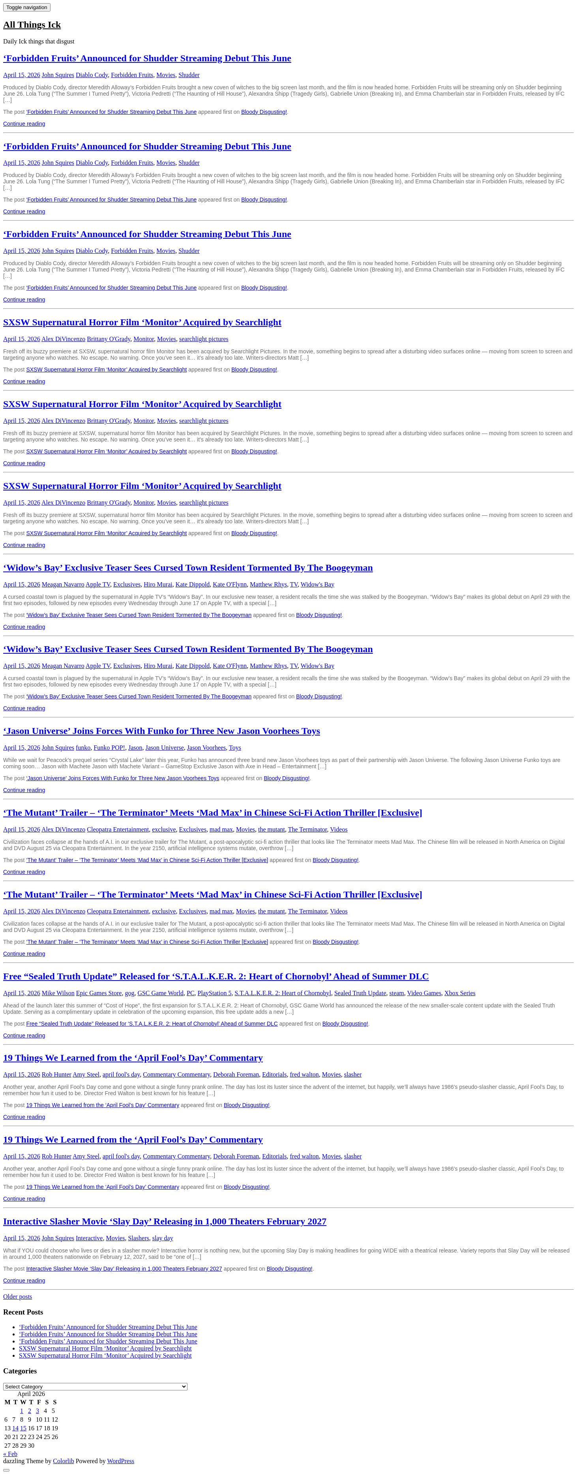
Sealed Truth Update (360, 993)
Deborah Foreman (236, 1074)
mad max (221, 829)
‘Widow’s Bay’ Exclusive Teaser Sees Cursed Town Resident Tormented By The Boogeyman (188, 567)
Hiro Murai (158, 584)
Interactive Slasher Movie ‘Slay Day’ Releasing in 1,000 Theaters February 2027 (164, 1221)
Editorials (274, 1074)
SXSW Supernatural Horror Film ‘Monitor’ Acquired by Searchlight (142, 322)
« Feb (10, 1453)
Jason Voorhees (206, 747)
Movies (165, 75)
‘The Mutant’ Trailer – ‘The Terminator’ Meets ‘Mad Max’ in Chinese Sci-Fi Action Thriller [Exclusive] (212, 812)
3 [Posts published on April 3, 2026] (37, 1410)
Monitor (143, 339)
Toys (235, 747)
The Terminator (307, 829)
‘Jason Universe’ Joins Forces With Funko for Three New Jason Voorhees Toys (161, 731)
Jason (135, 747)
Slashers (138, 1238)
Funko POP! (109, 747)
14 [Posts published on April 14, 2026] (15, 1428)
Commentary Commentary (176, 1074)
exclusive (164, 829)
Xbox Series (460, 993)
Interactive (89, 1238)
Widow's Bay (317, 584)
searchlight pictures (204, 339)
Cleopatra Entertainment (118, 829)
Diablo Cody (92, 75)
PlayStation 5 (215, 993)
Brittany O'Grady (108, 339)
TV (294, 584)
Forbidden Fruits (132, 75)
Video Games (424, 993)
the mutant (271, 829)
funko (83, 747)
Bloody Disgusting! (264, 112)
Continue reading (24, 124)
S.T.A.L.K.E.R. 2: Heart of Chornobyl (282, 993)
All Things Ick (32, 24)
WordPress (120, 1461)
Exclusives (127, 584)
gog (129, 993)
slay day (162, 1238)
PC (191, 993)
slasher (353, 1074)
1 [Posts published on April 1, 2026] (21, 1410)
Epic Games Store (99, 993)
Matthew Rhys (268, 584)
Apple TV (98, 584)
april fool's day (121, 1074)
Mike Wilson (58, 993)
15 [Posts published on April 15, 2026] (23, 1428)
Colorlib (63, 1461)
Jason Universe (164, 747)
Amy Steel (86, 1074)
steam (396, 993)
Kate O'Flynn (230, 584)
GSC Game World (160, 993)
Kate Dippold (193, 584)
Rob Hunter (56, 1074)
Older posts (17, 1296)
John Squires (58, 75)
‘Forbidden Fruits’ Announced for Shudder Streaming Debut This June (147, 58)
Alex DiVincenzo (63, 339)
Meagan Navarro (63, 584)
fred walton (304, 1074)
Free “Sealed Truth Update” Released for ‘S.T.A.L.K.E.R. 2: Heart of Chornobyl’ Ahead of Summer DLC (216, 976)
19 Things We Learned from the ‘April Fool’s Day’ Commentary (133, 1057)
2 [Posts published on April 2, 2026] (29, 1410)
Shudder (188, 75)
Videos (338, 829)
